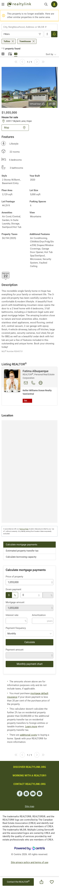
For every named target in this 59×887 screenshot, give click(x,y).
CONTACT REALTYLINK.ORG (29, 784)
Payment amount (14, 649)
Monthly (11, 633)
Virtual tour (37, 104)
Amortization (39, 615)
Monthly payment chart (29, 663)
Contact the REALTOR (18, 881)
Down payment (13, 589)
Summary (15, 53)
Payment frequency (16, 628)
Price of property (14, 576)
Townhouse (25, 41)
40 (52, 104)
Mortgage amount (15, 602)
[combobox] (29, 27)
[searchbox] (27, 27)
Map (9, 53)
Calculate (29, 642)
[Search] (46, 4)
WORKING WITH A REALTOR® (30, 775)
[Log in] (54, 4)
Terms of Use (23, 529)
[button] (29, 87)
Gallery (3, 53)
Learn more (31, 726)
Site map (29, 806)
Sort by (49, 54)
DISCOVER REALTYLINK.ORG (29, 766)
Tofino (7, 41)
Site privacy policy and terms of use (29, 862)
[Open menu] (3, 4)
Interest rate (12, 615)
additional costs (28, 734)
